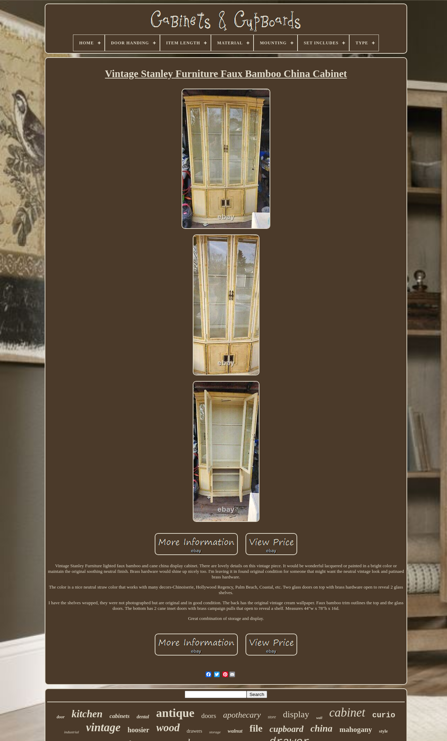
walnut (235, 731)
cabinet (347, 712)
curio (383, 715)
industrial (71, 732)
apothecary (242, 714)
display (296, 714)
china (321, 728)
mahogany (355, 729)
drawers (194, 731)
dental (143, 716)
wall (319, 718)
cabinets (120, 716)
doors (208, 715)
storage (215, 732)
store (272, 716)
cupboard (286, 729)
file (255, 728)
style (383, 731)
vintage (103, 727)
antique (175, 712)
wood (167, 727)
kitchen (87, 713)
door (61, 716)
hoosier (138, 730)
